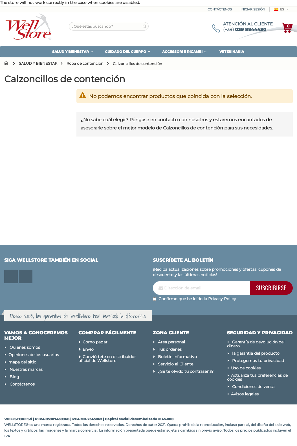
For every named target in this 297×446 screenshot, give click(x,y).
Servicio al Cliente (175, 364)
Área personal (171, 342)
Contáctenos (220, 9)
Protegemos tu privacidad (258, 360)
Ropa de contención (85, 63)
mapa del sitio (22, 362)
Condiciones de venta (253, 386)
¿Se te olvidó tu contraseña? (186, 371)
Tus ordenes (170, 349)
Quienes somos (25, 347)
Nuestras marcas (26, 369)
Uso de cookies (246, 368)
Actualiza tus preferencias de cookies (257, 377)
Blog (14, 376)
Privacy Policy (222, 298)
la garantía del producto (256, 353)
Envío (88, 349)
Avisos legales (245, 394)
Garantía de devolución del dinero (256, 343)
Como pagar (95, 342)
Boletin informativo (177, 356)
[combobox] (109, 26)
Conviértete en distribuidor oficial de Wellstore (107, 358)
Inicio (7, 63)
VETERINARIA (231, 51)
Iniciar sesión (253, 9)
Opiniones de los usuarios (33, 354)
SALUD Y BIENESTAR (38, 63)
